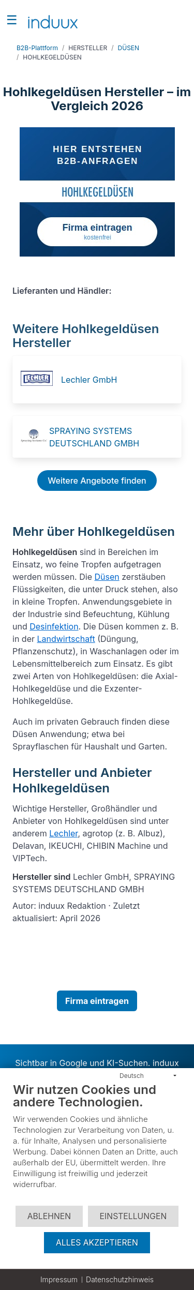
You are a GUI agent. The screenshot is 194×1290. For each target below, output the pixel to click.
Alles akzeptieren (97, 1243)
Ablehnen (49, 1216)
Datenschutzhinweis (120, 1279)
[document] (97, 1143)
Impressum (59, 1279)
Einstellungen (133, 1216)
